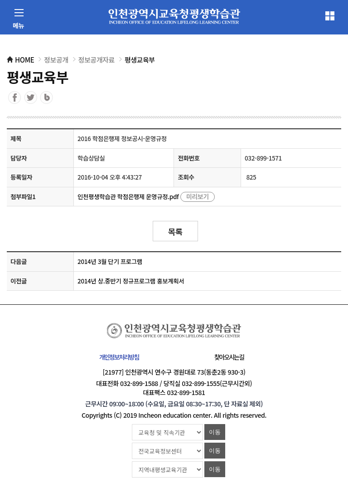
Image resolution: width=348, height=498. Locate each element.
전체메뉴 (329, 15)
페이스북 (14, 97)
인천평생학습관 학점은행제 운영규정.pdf (128, 196)
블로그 (46, 97)
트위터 (30, 97)
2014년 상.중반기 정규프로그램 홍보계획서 (130, 280)
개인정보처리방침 (119, 356)
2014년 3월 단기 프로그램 (109, 261)
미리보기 (197, 196)
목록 (175, 231)
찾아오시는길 (229, 356)
